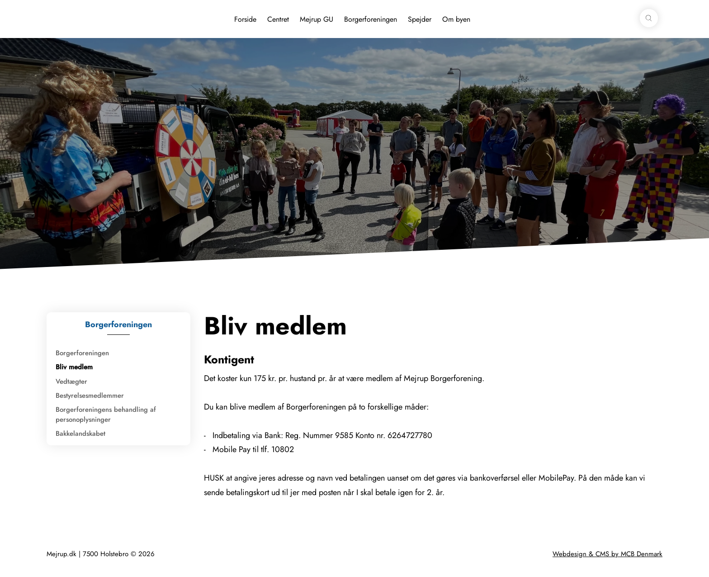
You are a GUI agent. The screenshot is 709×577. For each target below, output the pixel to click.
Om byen (456, 19)
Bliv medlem (74, 367)
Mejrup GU (316, 19)
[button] (649, 18)
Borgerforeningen (370, 19)
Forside (245, 19)
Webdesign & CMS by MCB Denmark (607, 554)
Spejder (419, 19)
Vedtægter (71, 381)
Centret (278, 19)
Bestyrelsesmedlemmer (90, 396)
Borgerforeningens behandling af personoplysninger (106, 414)
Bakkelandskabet (80, 434)
